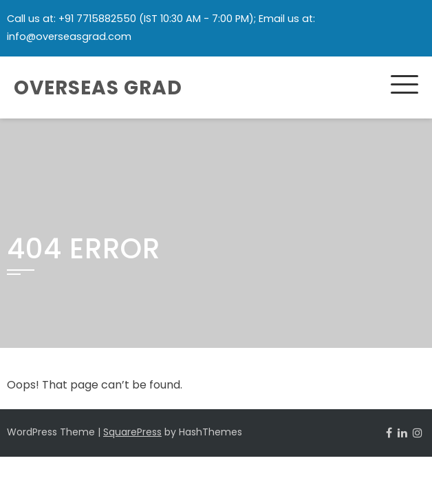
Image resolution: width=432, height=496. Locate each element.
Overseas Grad (98, 87)
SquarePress (132, 432)
